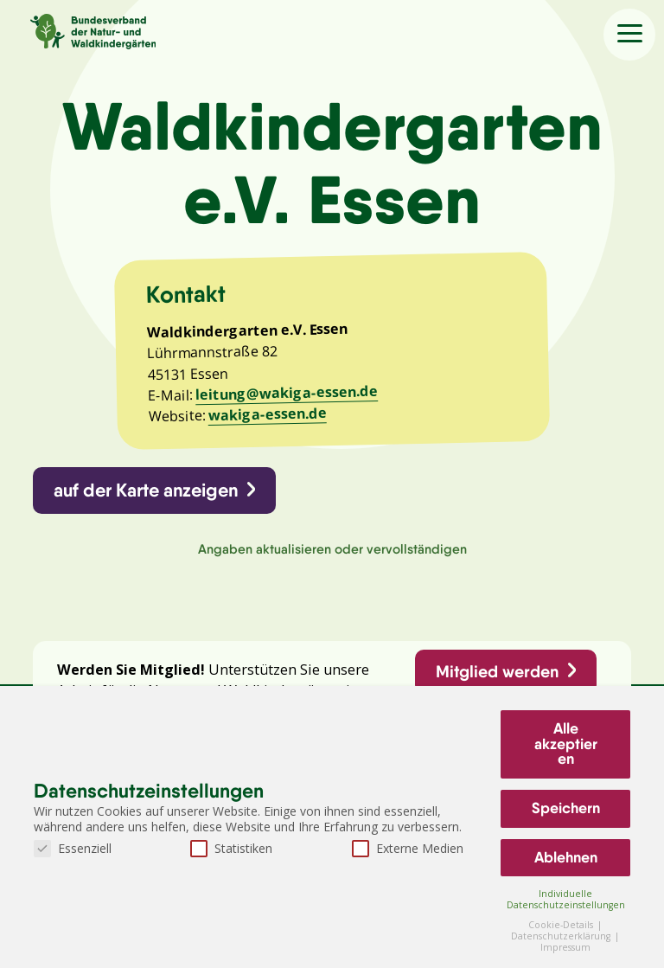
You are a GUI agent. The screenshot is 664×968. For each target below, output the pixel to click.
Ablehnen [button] (565, 857)
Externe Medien (407, 848)
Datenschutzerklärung (562, 936)
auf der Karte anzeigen (146, 490)
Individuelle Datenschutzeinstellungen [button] (566, 899)
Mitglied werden (497, 671)
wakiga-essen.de (267, 415)
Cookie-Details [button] (562, 925)
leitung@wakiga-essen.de (286, 392)
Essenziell (73, 848)
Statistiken (231, 848)
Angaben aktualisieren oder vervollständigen (332, 549)
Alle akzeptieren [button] (565, 743)
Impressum (565, 947)
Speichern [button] (566, 807)
